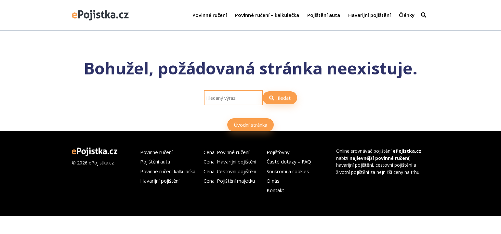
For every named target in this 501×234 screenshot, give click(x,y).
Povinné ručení (209, 15)
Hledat (280, 98)
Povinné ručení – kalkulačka (267, 15)
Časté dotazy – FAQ (289, 161)
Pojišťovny (278, 152)
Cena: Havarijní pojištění (230, 161)
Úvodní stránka (250, 125)
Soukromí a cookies (288, 171)
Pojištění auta (323, 15)
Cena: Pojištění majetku (229, 180)
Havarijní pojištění (369, 15)
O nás (273, 180)
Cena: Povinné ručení (226, 152)
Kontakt (275, 190)
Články (407, 15)
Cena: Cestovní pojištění (230, 171)
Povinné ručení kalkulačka (167, 171)
